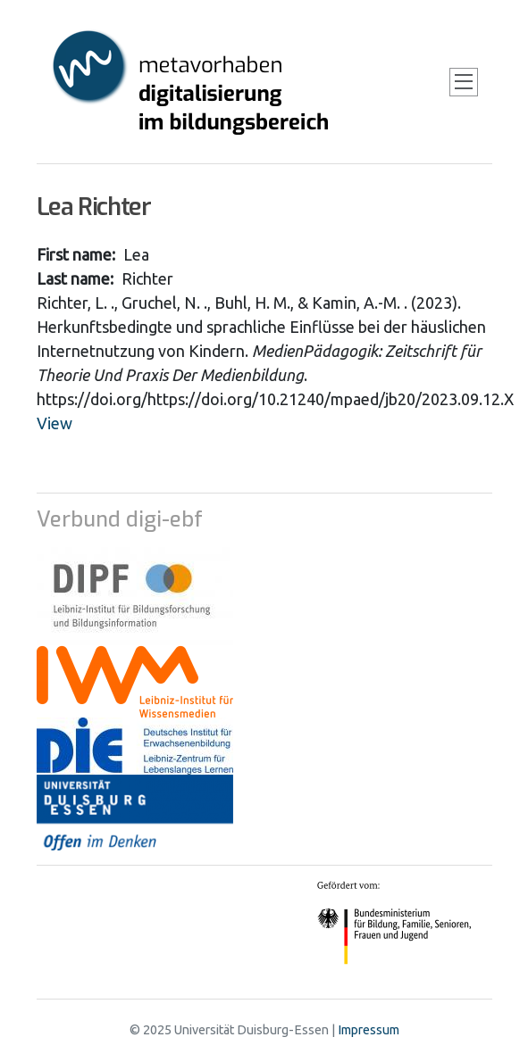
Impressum (368, 1030)
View (54, 423)
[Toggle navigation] (463, 82)
